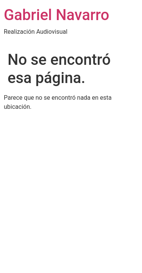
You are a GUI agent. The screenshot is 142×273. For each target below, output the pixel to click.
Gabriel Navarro (56, 15)
